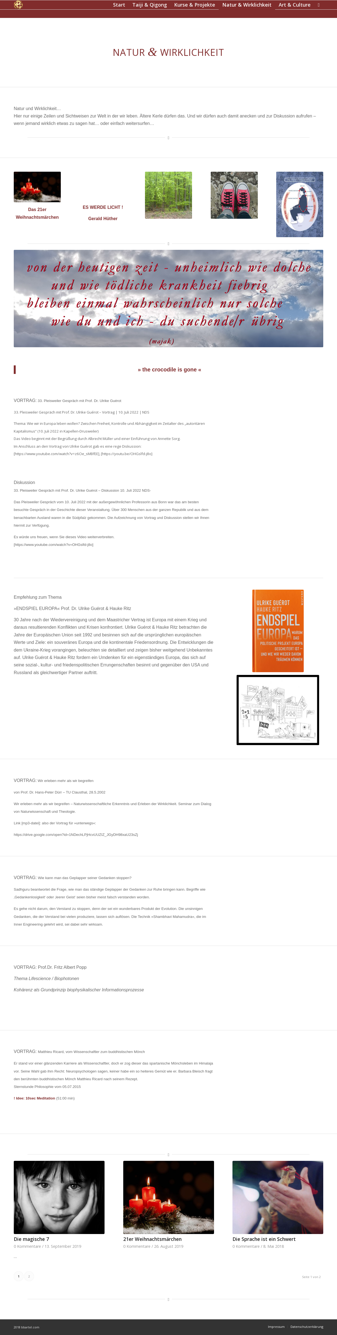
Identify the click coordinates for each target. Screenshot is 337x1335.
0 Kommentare (27, 1246)
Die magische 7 (31, 1239)
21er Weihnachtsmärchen (152, 1239)
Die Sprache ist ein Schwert (264, 1239)
